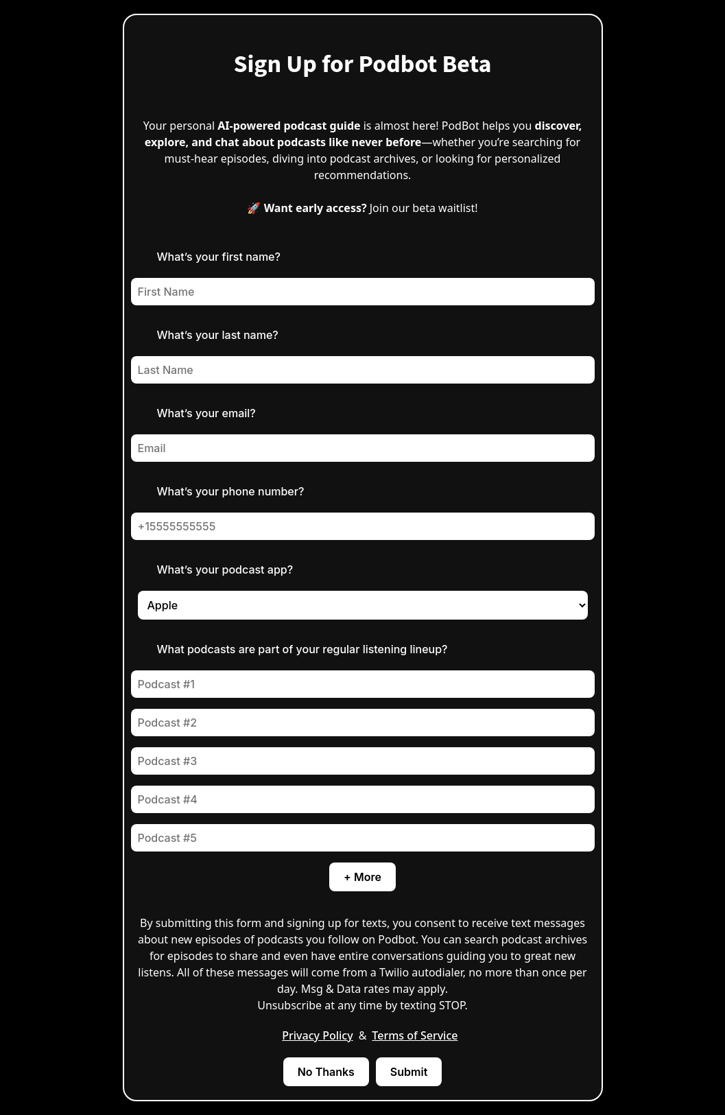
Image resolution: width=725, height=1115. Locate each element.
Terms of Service (414, 1035)
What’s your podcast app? (225, 569)
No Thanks (326, 1072)
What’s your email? (206, 413)
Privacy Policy (317, 1035)
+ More (362, 877)
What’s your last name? (217, 335)
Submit (408, 1072)
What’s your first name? (219, 256)
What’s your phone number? (231, 491)
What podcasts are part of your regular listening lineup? (302, 649)
